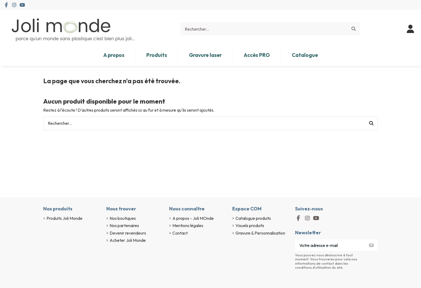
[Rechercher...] (353, 29)
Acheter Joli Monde (128, 240)
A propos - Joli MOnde (193, 218)
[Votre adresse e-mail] (330, 245)
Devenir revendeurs (128, 233)
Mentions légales (187, 225)
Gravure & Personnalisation (260, 233)
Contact (180, 233)
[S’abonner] (371, 245)
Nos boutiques (123, 218)
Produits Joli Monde (64, 218)
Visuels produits (249, 225)
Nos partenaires (124, 225)
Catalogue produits (253, 218)
